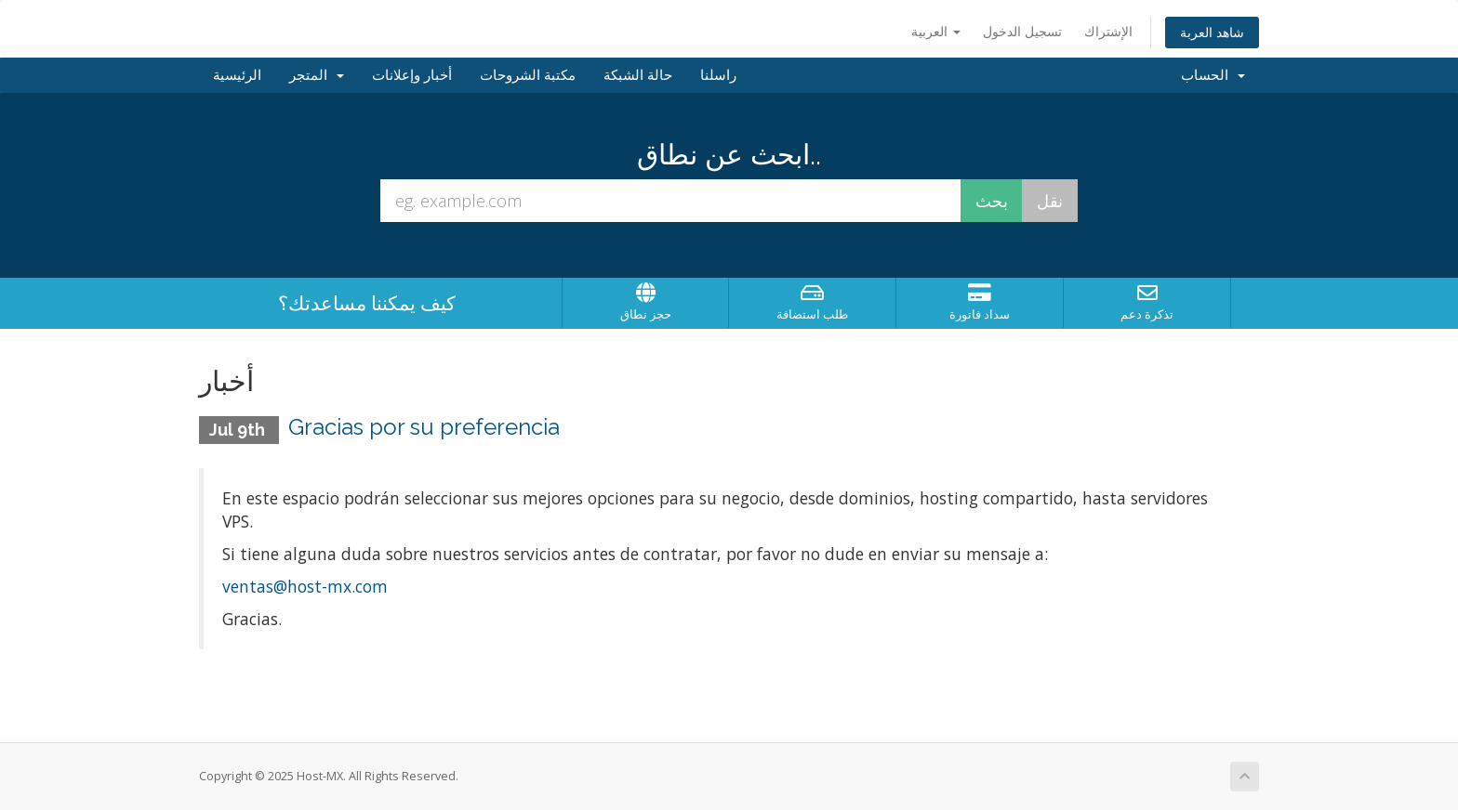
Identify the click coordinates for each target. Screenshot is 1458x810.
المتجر (316, 75)
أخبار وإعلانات (412, 75)
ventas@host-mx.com (305, 586)
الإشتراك (1108, 31)
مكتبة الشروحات (528, 75)
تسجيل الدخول (1022, 31)
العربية (936, 31)
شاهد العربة (1212, 32)
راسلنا (718, 75)
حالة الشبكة (637, 75)
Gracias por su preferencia (424, 426)
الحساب (1213, 75)
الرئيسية (237, 75)
